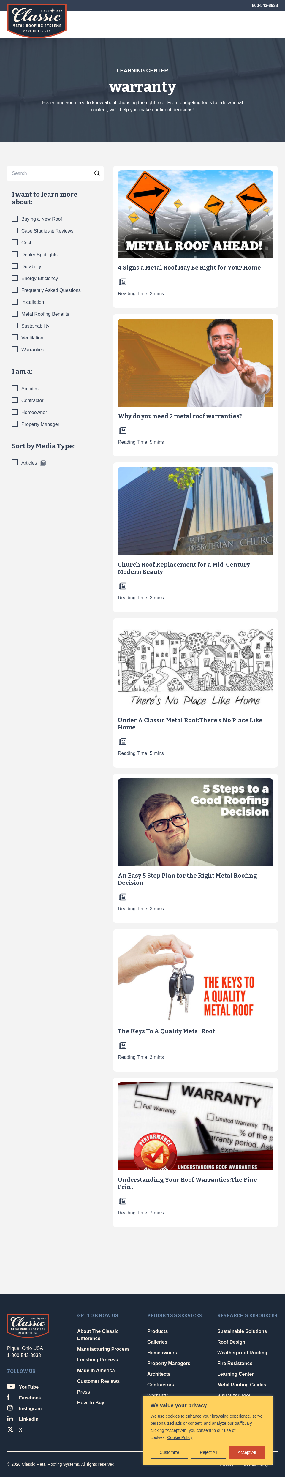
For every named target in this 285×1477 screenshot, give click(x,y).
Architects (158, 1374)
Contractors (160, 1384)
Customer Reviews (98, 1381)
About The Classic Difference (98, 1335)
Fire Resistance (234, 1363)
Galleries (157, 1342)
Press (83, 1391)
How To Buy (90, 1402)
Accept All (247, 1452)
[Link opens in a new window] (37, 1387)
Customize (169, 1452)
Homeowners (162, 1352)
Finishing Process (97, 1359)
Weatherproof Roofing (242, 1352)
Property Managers (168, 1363)
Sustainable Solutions (242, 1331)
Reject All (208, 1452)
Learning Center (235, 1374)
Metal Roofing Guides (241, 1384)
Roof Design (231, 1342)
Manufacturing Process (103, 1349)
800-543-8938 (265, 5)
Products (157, 1331)
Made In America (96, 1370)
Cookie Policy (179, 1437)
